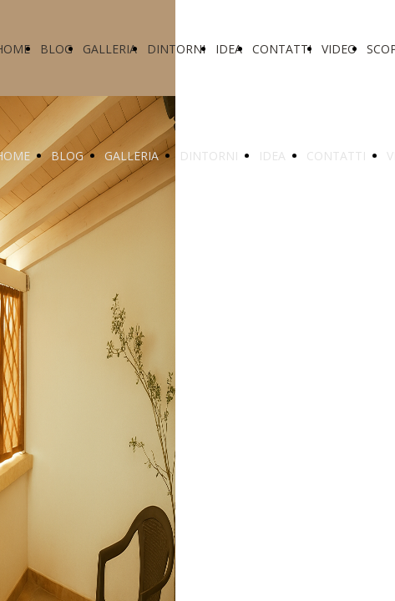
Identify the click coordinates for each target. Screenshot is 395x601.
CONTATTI (281, 49)
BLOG (56, 49)
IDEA (228, 49)
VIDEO (339, 49)
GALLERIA (110, 49)
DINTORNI (176, 49)
